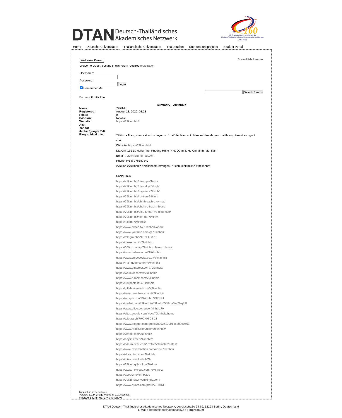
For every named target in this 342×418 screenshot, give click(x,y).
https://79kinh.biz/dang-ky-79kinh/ (138, 186)
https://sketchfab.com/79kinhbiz (136, 354)
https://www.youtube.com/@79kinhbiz (140, 232)
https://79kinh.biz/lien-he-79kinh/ (137, 216)
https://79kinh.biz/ (127, 121)
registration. (147, 65)
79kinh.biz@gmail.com (139, 155)
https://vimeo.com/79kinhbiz (134, 333)
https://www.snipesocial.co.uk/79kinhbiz (141, 257)
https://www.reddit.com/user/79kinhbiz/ (141, 328)
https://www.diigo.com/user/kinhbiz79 (140, 308)
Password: (86, 80)
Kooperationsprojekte (203, 46)
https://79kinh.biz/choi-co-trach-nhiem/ (140, 206)
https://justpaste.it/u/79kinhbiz (135, 283)
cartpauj (102, 392)
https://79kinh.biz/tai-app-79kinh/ (137, 181)
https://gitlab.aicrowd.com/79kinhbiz (139, 288)
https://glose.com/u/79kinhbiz (135, 242)
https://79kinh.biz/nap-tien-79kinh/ (138, 191)
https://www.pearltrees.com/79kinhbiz (140, 293)
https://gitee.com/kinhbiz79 (133, 359)
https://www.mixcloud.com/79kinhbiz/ (140, 369)
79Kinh (120, 135)
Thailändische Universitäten (142, 46)
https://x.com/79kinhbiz (131, 221)
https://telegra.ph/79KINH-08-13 (136, 237)
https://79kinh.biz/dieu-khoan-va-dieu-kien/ (143, 211)
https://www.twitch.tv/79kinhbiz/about (140, 227)
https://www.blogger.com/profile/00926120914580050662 (153, 323)
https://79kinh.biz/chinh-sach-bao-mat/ (140, 201)
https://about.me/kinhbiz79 (133, 374)
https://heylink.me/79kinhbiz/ (134, 339)
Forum (83, 97)
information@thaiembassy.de (167, 409)
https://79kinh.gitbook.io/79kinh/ (136, 364)
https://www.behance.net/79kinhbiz (138, 252)
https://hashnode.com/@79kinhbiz (138, 262)
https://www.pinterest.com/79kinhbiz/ (139, 267)
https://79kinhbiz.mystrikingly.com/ (138, 379)
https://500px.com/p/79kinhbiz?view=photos (144, 247)
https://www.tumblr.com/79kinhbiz (137, 278)
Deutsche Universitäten (102, 46)
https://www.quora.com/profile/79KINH (140, 385)
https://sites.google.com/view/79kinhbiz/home (145, 313)
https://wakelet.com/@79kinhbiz (136, 273)
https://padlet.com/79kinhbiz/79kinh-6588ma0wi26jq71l (151, 303)
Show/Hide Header (250, 59)
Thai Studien (175, 46)
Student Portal (233, 46)
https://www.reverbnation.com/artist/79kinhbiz (145, 349)
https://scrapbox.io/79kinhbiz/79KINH (140, 298)
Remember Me (91, 88)
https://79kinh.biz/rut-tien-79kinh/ (137, 196)
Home (77, 46)
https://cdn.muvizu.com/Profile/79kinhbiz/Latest (146, 344)
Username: (87, 73)
